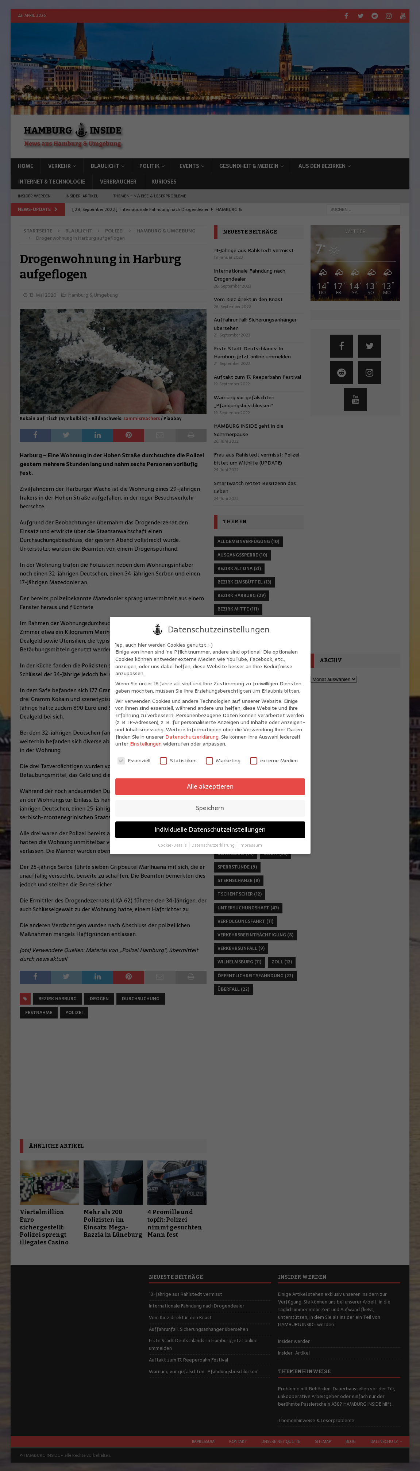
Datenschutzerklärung (192, 737)
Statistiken (178, 760)
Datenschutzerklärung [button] (214, 845)
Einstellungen (146, 744)
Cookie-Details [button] (173, 845)
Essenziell (133, 760)
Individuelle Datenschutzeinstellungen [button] (210, 829)
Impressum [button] (250, 845)
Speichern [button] (210, 808)
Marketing (223, 760)
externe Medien (274, 760)
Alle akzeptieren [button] (210, 786)
